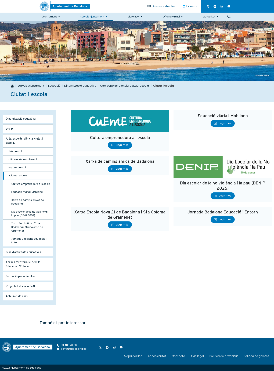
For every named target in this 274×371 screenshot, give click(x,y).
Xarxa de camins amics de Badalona (119, 161)
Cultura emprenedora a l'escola (120, 137)
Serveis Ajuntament (31, 86)
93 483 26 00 (67, 345)
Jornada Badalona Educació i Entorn (222, 211)
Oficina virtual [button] (171, 16)
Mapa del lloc (133, 356)
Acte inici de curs (17, 296)
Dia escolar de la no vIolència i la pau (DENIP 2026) (222, 185)
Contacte (178, 356)
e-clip (9, 128)
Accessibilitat (157, 356)
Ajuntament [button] (49, 16)
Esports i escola (18, 167)
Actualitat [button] (209, 16)
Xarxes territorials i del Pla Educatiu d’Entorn (23, 264)
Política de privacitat (223, 356)
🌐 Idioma (188, 6)
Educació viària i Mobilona (223, 115)
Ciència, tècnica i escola (23, 159)
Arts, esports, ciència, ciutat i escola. (124, 86)
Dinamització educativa (80, 86)
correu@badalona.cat (72, 349)
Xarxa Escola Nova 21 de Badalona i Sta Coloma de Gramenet (119, 214)
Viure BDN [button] (133, 16)
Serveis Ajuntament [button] (92, 16)
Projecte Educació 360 (20, 286)
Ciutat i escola (18, 175)
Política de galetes (256, 356)
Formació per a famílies (20, 276)
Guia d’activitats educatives (23, 252)
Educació (54, 86)
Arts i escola (16, 151)
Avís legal (197, 356)
